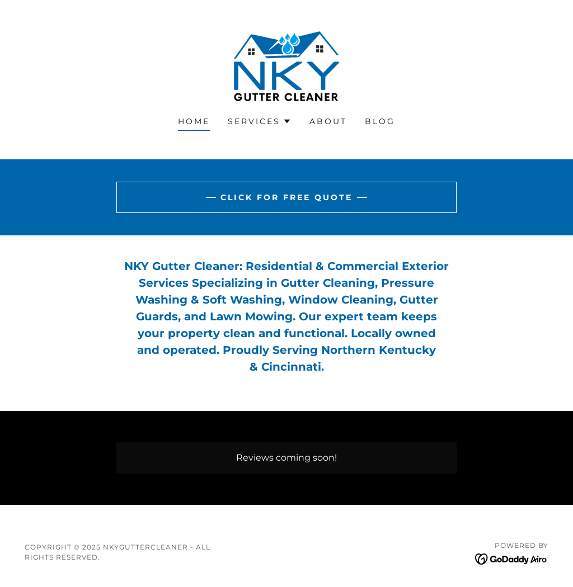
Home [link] (194, 121)
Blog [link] (380, 121)
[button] (260, 121)
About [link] (328, 121)
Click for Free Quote (286, 197)
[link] (286, 65)
